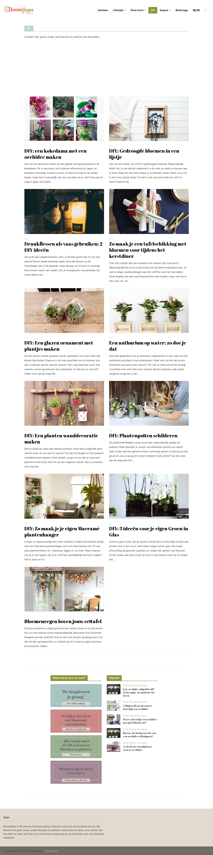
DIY (153, 10)
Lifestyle (118, 10)
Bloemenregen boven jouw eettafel (62, 621)
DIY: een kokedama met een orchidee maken (55, 154)
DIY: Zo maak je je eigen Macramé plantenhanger (62, 531)
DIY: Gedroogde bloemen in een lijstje (144, 154)
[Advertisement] (106, 67)
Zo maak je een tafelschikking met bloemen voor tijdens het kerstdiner (147, 250)
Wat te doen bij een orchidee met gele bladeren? (140, 721)
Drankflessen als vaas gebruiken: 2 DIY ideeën (63, 247)
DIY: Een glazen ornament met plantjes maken (58, 346)
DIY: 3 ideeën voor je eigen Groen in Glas (148, 531)
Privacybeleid (51, 850)
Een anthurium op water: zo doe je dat (147, 346)
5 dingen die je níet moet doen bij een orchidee (137, 707)
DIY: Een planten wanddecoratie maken (61, 438)
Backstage (182, 10)
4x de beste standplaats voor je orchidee (137, 748)
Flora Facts (137, 10)
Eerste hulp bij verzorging (135, 685)
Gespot (164, 10)
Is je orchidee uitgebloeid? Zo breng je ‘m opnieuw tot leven (139, 692)
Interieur (103, 10)
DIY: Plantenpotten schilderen (143, 435)
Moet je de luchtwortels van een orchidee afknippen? (139, 734)
